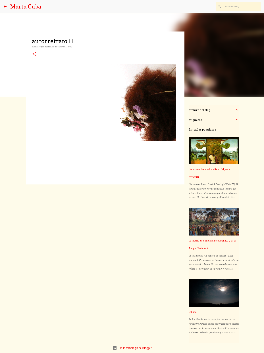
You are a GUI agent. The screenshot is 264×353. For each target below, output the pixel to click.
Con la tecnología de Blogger (132, 347)
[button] (34, 54)
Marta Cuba (25, 6)
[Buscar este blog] (242, 6)
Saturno (193, 312)
